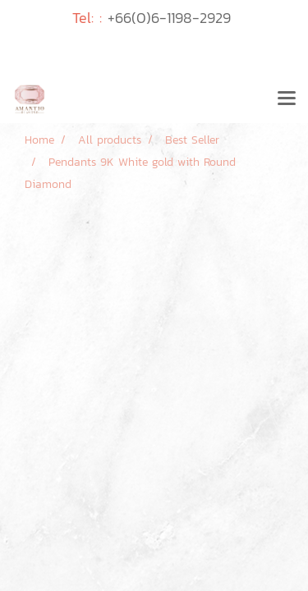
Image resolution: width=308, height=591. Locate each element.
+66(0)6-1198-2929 (169, 18)
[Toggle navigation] (287, 99)
